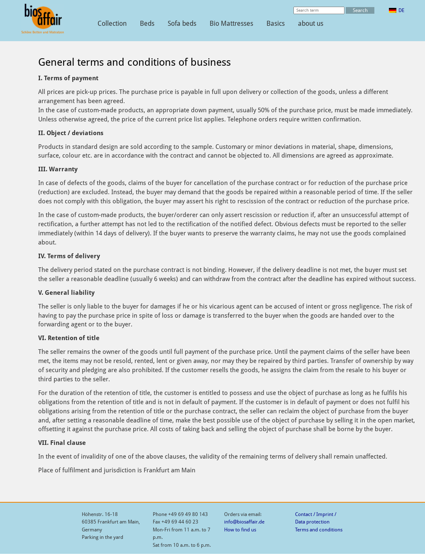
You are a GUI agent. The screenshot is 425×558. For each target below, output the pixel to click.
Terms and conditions (318, 530)
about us (310, 23)
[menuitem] (396, 10)
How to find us (240, 530)
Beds (147, 23)
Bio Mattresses (231, 23)
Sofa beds (182, 23)
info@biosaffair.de (244, 522)
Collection (112, 23)
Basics (275, 23)
